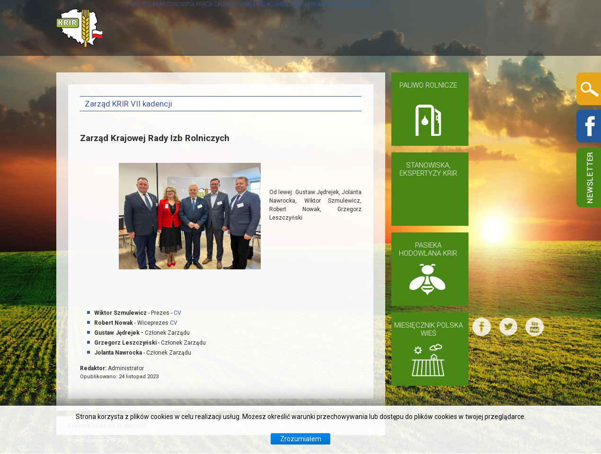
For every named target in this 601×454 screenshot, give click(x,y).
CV (177, 313)
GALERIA (423, 27)
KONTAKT (518, 27)
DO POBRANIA (470, 27)
